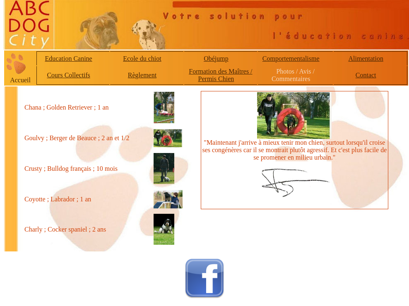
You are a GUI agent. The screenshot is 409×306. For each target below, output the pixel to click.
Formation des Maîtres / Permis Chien (220, 75)
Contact (366, 75)
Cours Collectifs (68, 75)
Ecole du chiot (142, 58)
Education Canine (68, 58)
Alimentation (365, 58)
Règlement (142, 75)
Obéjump (216, 58)
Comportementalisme (291, 58)
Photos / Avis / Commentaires (293, 75)
